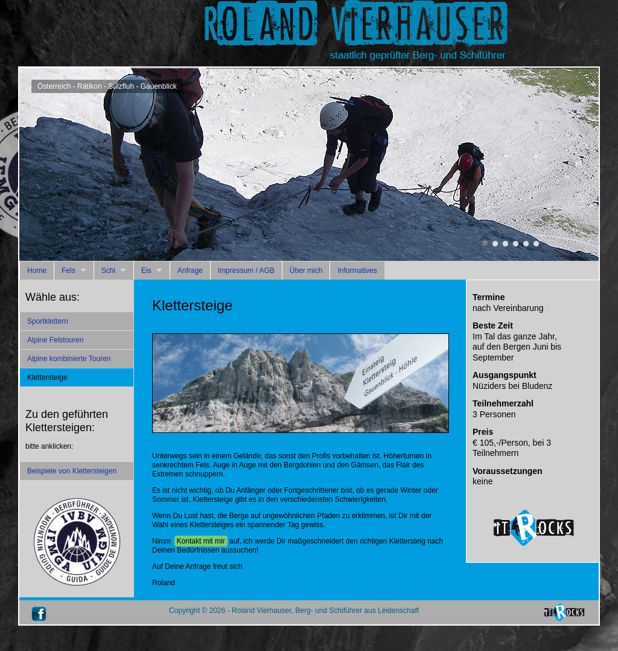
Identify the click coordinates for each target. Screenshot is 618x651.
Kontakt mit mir (201, 541)
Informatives (357, 270)
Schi (108, 270)
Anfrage (190, 270)
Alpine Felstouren (55, 340)
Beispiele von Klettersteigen (71, 471)
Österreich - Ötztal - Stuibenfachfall (536, 243)
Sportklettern (47, 321)
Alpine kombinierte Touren (69, 358)
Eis (146, 270)
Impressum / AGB (246, 270)
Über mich (306, 270)
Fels (68, 270)
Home (36, 270)
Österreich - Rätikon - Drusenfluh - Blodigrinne (505, 243)
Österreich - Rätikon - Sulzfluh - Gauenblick (485, 243)
